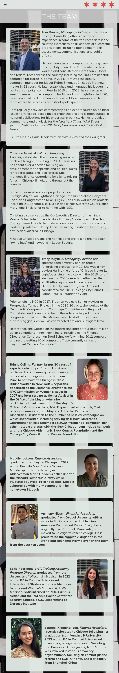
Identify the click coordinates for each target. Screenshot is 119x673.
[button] (5, 4)
